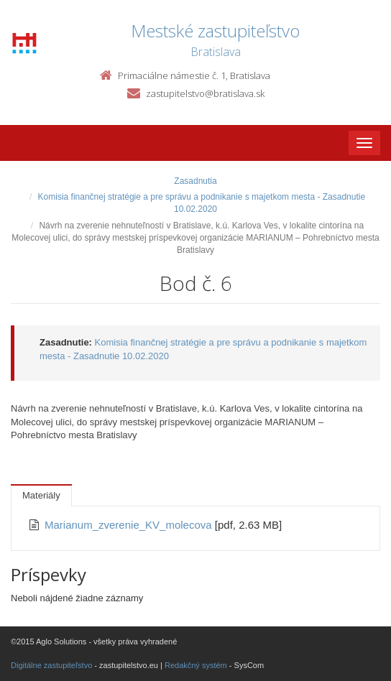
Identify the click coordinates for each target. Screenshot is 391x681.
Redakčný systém (196, 665)
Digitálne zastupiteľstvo (51, 665)
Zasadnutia (195, 181)
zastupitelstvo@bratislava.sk (205, 93)
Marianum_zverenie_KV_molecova (130, 525)
